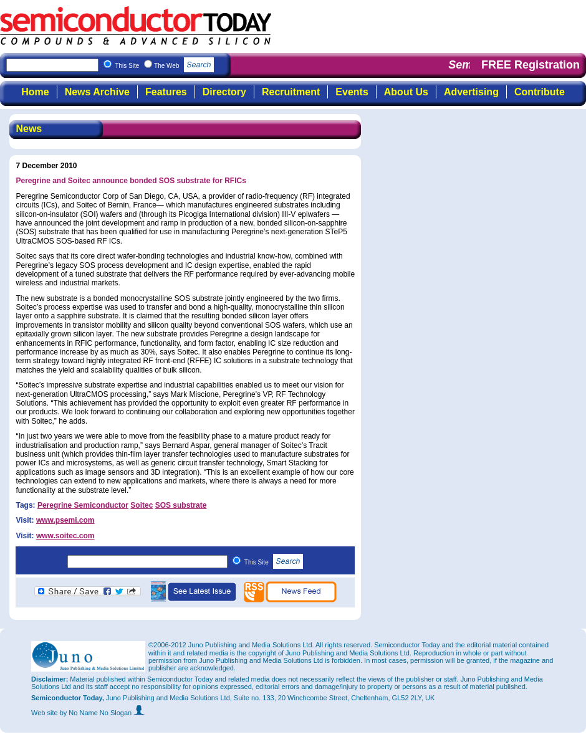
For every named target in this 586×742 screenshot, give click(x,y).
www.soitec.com (65, 535)
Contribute (539, 92)
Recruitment (291, 92)
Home (35, 92)
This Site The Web (164, 65)
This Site (274, 562)
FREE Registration (530, 65)
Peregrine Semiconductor (82, 505)
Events (351, 92)
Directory (224, 92)
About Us (406, 92)
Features (166, 92)
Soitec (141, 505)
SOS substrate (181, 505)
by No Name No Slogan (102, 712)
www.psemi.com (65, 520)
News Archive (97, 92)
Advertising (471, 92)
